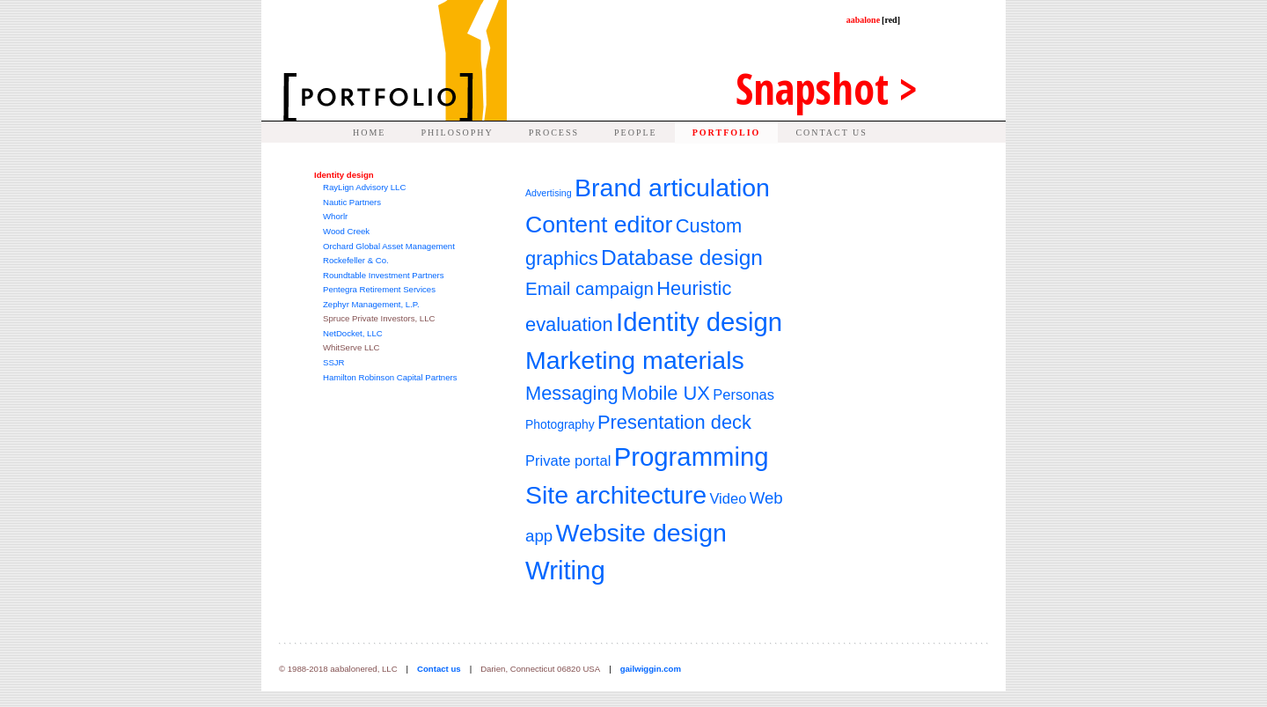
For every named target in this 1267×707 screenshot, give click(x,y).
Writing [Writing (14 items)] (565, 570)
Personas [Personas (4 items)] (743, 395)
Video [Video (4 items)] (727, 498)
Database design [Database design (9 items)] (682, 257)
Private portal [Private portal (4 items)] (568, 461)
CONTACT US (831, 132)
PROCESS (554, 132)
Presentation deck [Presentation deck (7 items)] (674, 422)
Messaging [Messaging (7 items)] (572, 393)
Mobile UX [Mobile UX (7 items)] (665, 393)
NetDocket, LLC (353, 333)
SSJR (334, 362)
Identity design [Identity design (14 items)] (699, 321)
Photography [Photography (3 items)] (560, 424)
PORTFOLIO (726, 132)
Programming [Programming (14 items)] (691, 456)
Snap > (827, 88)
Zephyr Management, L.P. (371, 304)
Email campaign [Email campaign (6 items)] (589, 288)
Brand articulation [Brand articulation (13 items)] (672, 187)
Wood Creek (346, 231)
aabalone (873, 20)
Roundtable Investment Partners (383, 275)
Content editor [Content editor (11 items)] (598, 224)
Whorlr (335, 216)
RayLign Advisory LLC (364, 187)
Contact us (439, 669)
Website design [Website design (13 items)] (640, 533)
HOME (369, 132)
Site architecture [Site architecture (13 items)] (616, 495)
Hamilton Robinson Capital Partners (390, 377)
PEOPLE (635, 132)
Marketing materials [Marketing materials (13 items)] (634, 360)
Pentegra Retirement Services (379, 289)
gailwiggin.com (650, 669)
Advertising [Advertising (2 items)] (548, 193)
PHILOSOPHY (457, 132)
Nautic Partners (352, 202)
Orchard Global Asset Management (389, 246)
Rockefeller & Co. (356, 260)
